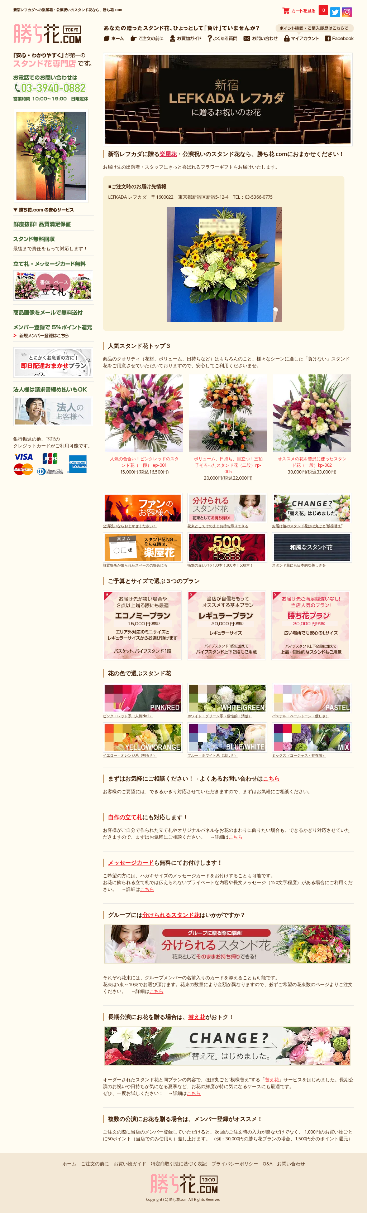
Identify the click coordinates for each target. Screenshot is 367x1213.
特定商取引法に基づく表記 (179, 1163)
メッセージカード (131, 863)
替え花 (196, 1017)
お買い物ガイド (130, 1163)
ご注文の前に (95, 1163)
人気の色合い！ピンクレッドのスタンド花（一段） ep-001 (144, 462)
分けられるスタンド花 (171, 915)
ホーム (69, 1163)
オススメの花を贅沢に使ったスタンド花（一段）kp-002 (312, 462)
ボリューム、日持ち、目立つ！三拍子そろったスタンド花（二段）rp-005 (228, 465)
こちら (271, 778)
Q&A (267, 1163)
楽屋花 (168, 154)
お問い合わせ (291, 1163)
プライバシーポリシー (234, 1163)
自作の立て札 (125, 817)
